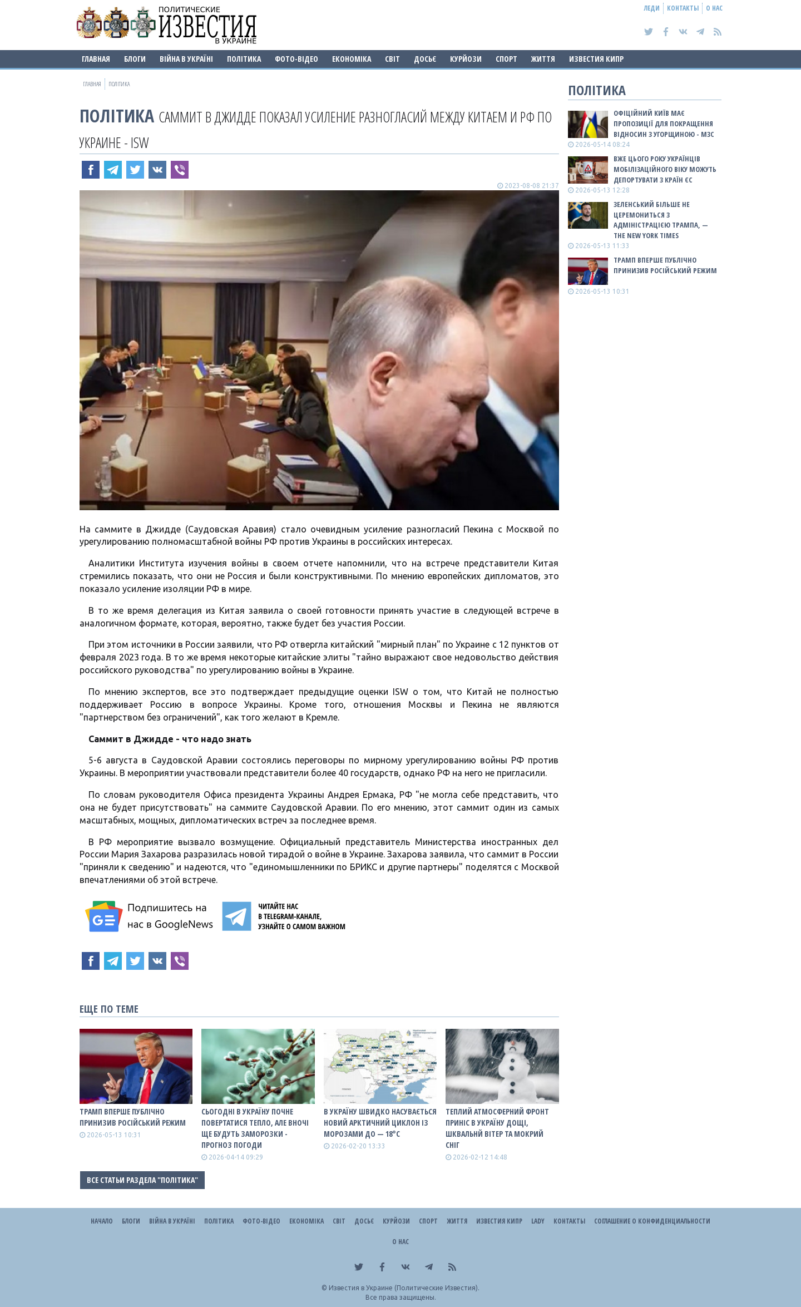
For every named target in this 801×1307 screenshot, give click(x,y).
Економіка (351, 58)
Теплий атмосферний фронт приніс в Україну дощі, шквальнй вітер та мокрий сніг (497, 1128)
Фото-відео (296, 58)
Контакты (683, 8)
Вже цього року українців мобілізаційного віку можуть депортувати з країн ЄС (665, 169)
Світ (392, 58)
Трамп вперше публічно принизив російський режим (133, 1117)
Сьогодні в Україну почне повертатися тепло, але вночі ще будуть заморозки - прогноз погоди (255, 1128)
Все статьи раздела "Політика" (142, 1180)
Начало (102, 1221)
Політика (244, 58)
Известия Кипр (596, 58)
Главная (96, 58)
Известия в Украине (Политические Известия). (404, 1287)
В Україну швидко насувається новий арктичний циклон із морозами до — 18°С (380, 1122)
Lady (538, 1221)
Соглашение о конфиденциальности (652, 1221)
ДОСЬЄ (425, 58)
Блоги (135, 58)
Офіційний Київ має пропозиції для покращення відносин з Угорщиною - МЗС (664, 123)
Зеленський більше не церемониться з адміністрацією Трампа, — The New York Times (661, 220)
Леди (652, 8)
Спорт (506, 58)
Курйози (466, 58)
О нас (714, 8)
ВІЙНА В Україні (186, 58)
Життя (543, 58)
